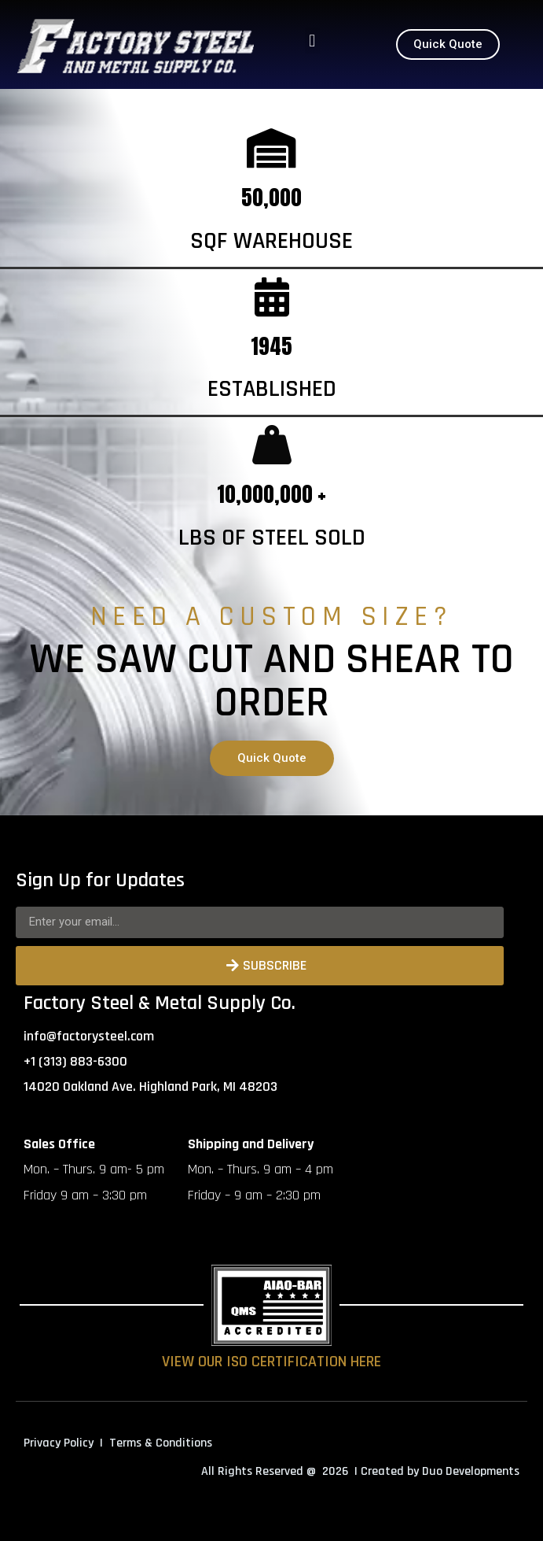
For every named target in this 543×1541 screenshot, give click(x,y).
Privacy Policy (59, 1443)
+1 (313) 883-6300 (75, 1061)
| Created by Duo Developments (436, 1471)
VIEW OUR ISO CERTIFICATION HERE (271, 1361)
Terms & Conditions (160, 1443)
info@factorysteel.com (89, 1036)
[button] (312, 41)
